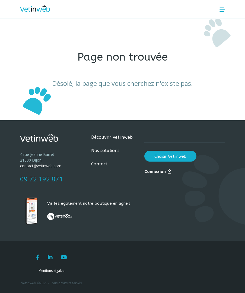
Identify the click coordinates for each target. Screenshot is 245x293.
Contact (99, 163)
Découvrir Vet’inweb (112, 137)
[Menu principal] (222, 9)
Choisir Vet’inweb (170, 156)
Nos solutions (105, 150)
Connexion (155, 171)
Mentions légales (51, 270)
